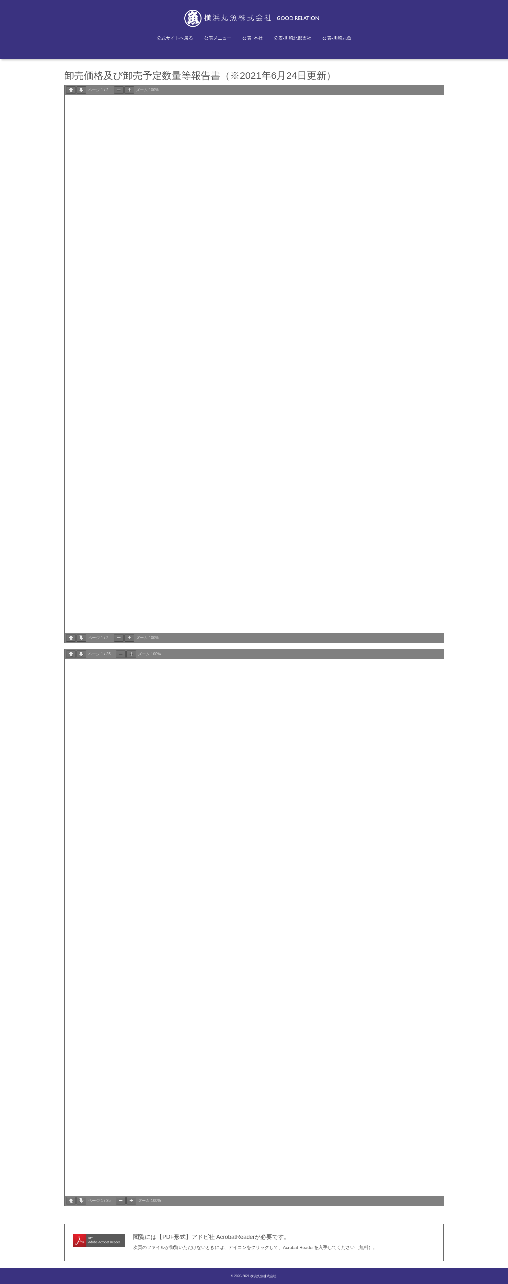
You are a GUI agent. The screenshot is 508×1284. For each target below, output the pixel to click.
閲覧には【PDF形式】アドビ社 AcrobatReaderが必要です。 (211, 1237)
